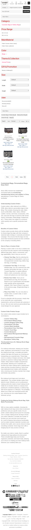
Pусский (14, 516)
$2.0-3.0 (5, 35)
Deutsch (25, 514)
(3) (6, 62)
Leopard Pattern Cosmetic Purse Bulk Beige (8, 139)
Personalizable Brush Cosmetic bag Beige (8, 163)
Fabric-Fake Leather (8, 46)
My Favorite (20, 3)
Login (16, 3)
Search (26, 7)
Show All (4, 106)
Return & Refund (15, 478)
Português (19, 514)
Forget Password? (15, 473)
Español (14, 514)
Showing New (6, 103)
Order (25, 3)
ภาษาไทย (13, 518)
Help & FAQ (16, 476)
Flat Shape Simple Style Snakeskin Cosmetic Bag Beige (22, 140)
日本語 (24, 516)
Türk (23, 518)
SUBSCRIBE (26, 11)
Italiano (9, 516)
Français (4, 516)
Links (15, 483)
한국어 (19, 516)
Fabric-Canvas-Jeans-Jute (9, 43)
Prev (7, 177)
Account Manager (15, 471)
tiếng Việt (18, 518)
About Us (15, 466)
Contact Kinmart (15, 453)
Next (16, 177)
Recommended (6, 101)
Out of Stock (16, 468)
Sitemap (16, 480)
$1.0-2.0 (5, 33)
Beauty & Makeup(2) (7, 70)
